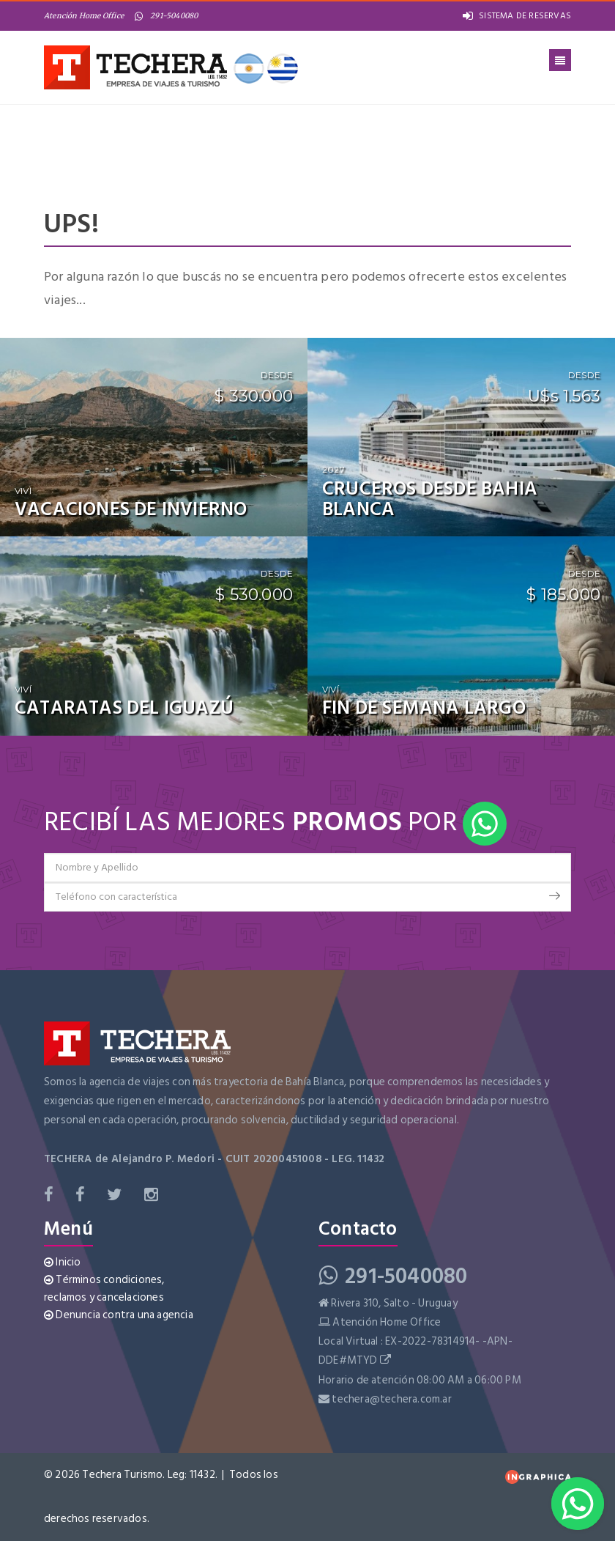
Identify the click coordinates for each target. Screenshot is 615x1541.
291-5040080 (166, 16)
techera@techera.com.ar (391, 1399)
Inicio (62, 1262)
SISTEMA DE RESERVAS (517, 16)
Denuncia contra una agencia (118, 1315)
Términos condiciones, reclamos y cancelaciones (104, 1289)
